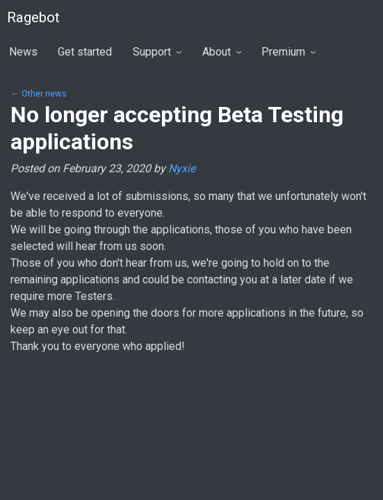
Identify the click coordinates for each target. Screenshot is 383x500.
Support (157, 51)
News (23, 51)
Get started (85, 51)
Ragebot (33, 17)
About (221, 51)
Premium (288, 51)
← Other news (38, 93)
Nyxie (181, 168)
